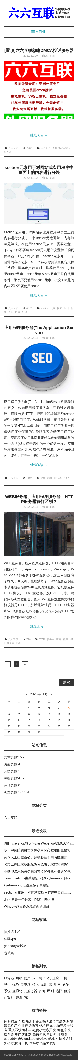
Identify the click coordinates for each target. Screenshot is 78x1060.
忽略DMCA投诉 (61, 148)
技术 (35, 984)
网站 (59, 308)
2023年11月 (39, 694)
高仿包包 (39, 1034)
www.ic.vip (66, 1054)
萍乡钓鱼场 (12, 1021)
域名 (64, 1034)
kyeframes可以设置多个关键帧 (26, 885)
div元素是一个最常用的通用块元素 (29, 899)
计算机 (9, 997)
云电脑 (26, 984)
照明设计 (28, 1021)
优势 (15, 984)
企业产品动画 (28, 1025)
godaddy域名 (13, 1038)
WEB (42, 639)
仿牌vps (10, 939)
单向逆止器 (23, 1034)
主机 (64, 978)
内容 (17, 311)
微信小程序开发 (44, 1030)
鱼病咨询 (53, 1034)
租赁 (67, 991)
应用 (66, 308)
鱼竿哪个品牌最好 (42, 1043)
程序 (49, 477)
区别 (18, 642)
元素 (52, 308)
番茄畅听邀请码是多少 (52, 1021)
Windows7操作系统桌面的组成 (26, 906)
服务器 (7, 151)
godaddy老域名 (15, 946)
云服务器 (30, 991)
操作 (65, 984)
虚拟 (55, 978)
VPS (7, 984)
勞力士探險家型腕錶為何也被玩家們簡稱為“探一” (40, 864)
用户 (57, 984)
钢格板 (44, 1025)
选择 (59, 991)
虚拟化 (17, 991)
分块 (24, 311)
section (44, 308)
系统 (7, 991)
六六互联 (13, 148)
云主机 (37, 978)
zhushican (48, 55)
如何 (42, 991)
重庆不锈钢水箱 (19, 1030)
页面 (10, 311)
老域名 (9, 953)
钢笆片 (62, 1030)
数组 (27, 997)
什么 (47, 978)
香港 (19, 997)
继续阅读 (39, 135)
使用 (27, 978)
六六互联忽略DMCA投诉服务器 (44, 50)
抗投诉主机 (12, 932)
